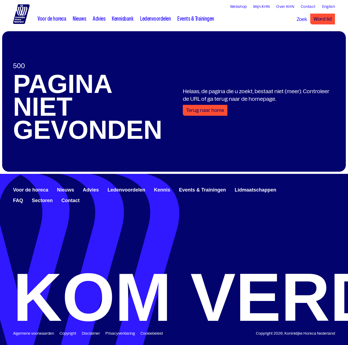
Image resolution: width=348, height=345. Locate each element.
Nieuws (65, 190)
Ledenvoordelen (126, 190)
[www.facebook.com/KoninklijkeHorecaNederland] (315, 189)
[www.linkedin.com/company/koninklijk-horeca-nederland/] (320, 189)
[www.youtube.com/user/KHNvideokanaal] (328, 189)
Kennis (162, 190)
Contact (70, 200)
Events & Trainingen (202, 190)
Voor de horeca (30, 190)
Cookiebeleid (151, 333)
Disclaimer (91, 333)
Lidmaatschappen (255, 190)
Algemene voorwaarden (33, 333)
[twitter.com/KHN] (324, 189)
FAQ (18, 200)
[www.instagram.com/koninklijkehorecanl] (333, 189)
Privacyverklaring (120, 333)
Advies (91, 190)
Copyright (67, 333)
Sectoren (42, 200)
